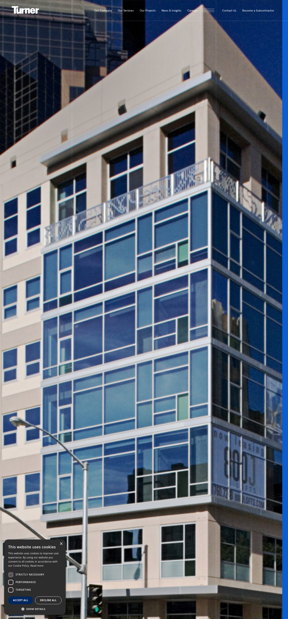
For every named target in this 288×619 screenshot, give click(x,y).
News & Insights (171, 10)
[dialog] (35, 577)
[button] (35, 609)
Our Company (103, 10)
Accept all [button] (20, 600)
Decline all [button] (48, 600)
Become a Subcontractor (258, 10)
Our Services (126, 10)
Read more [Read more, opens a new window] (37, 565)
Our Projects (148, 10)
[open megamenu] (208, 10)
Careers (192, 10)
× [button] (61, 543)
